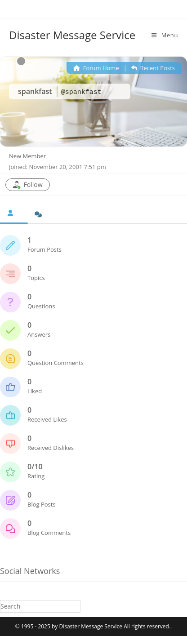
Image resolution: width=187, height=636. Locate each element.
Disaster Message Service (72, 34)
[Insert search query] (40, 606)
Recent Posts (153, 68)
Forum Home (96, 68)
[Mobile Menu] (164, 35)
